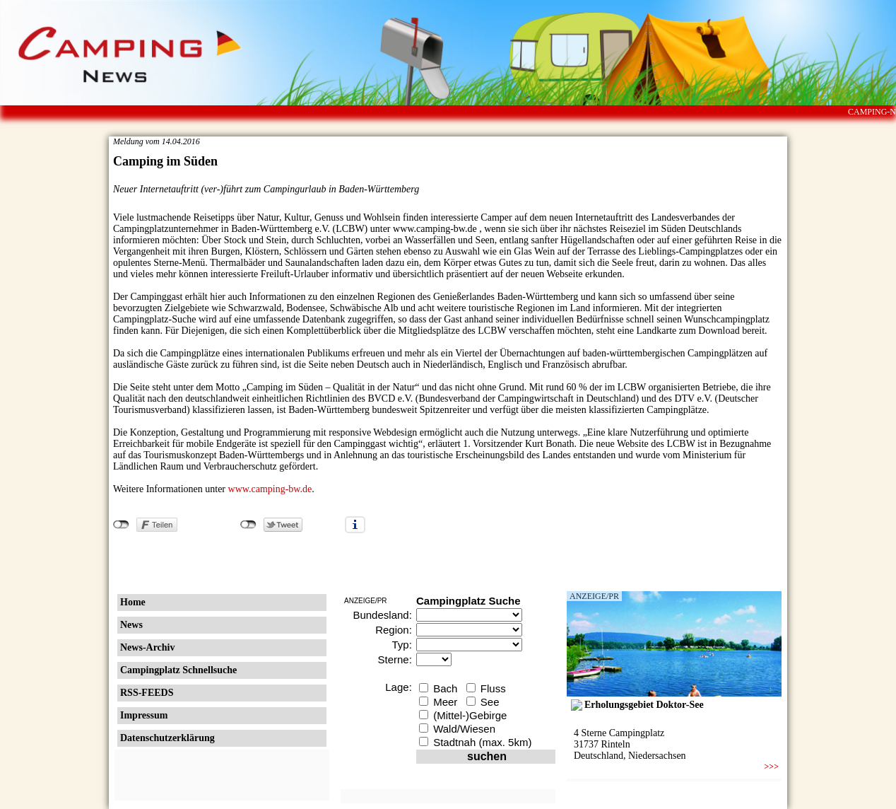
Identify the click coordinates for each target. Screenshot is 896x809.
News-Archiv (147, 647)
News (131, 624)
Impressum (143, 715)
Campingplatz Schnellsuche (178, 670)
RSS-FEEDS (146, 692)
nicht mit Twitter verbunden (248, 524)
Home (133, 602)
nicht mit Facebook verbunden (121, 524)
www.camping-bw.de (270, 489)
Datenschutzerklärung (167, 738)
